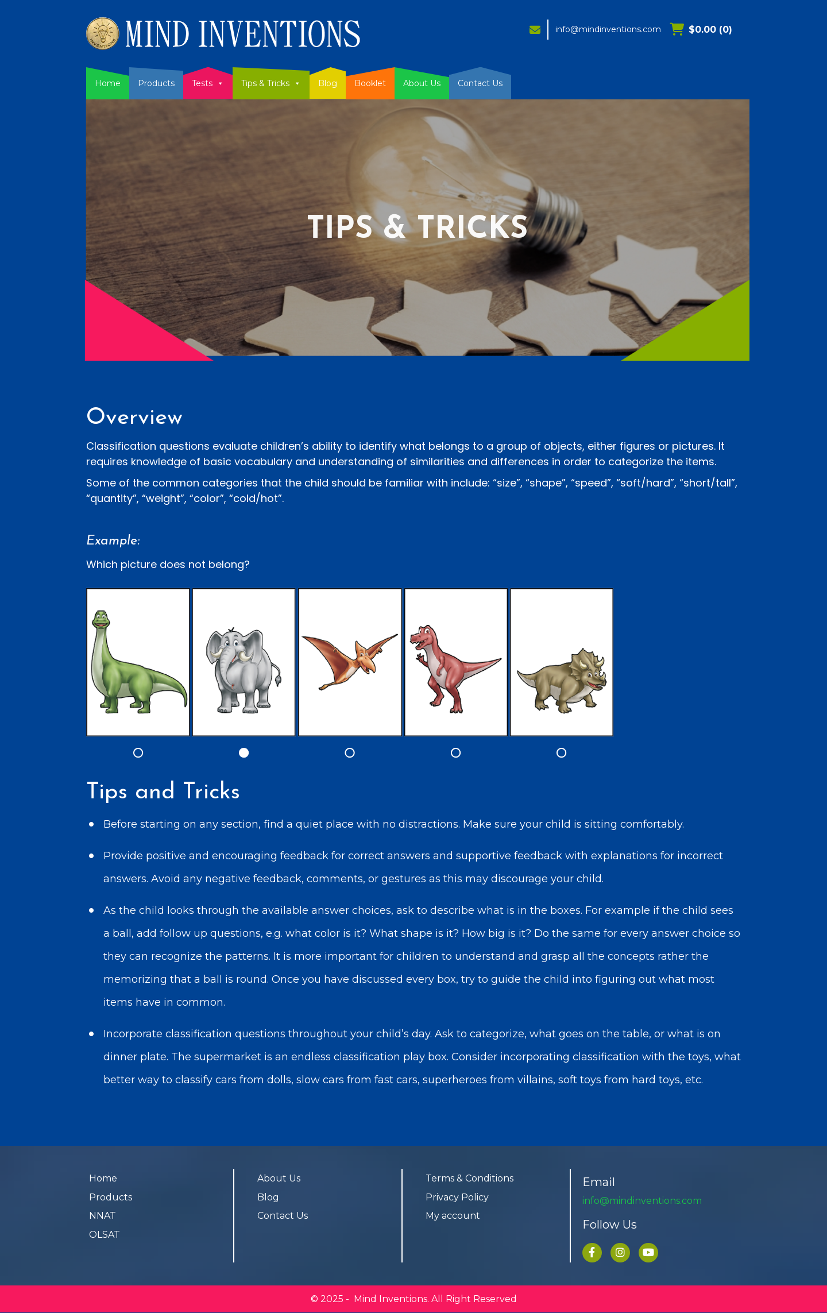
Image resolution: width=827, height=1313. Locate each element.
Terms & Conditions (469, 1178)
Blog (327, 83)
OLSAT (104, 1235)
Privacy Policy (457, 1197)
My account (453, 1216)
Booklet (370, 83)
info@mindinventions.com (608, 29)
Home (108, 83)
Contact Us (480, 83)
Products (156, 83)
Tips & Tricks (271, 83)
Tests (208, 83)
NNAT (102, 1216)
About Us (421, 83)
